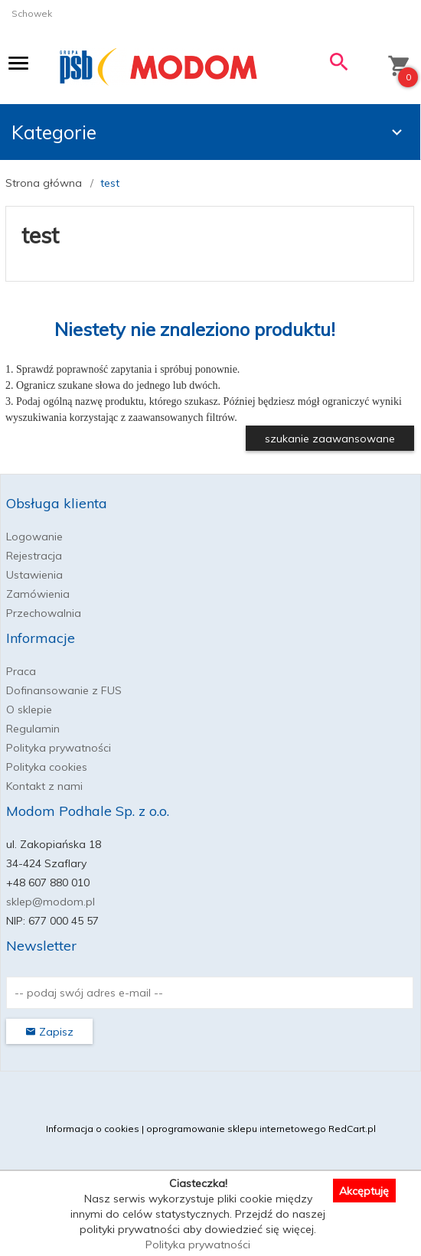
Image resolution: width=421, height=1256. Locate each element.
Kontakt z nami (44, 786)
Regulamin (33, 729)
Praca (21, 671)
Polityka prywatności (58, 748)
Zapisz (49, 1032)
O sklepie (29, 709)
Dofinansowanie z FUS (64, 690)
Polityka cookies (46, 767)
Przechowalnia (43, 613)
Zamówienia (38, 594)
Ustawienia (34, 575)
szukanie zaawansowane (330, 438)
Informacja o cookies (92, 1128)
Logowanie (34, 536)
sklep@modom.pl (50, 902)
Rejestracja (34, 556)
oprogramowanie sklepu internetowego (236, 1128)
